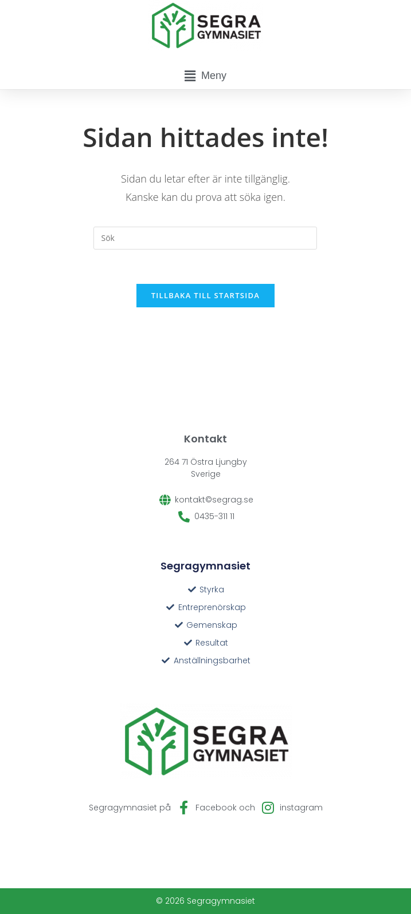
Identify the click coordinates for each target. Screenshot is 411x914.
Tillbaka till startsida (205, 295)
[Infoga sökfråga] (205, 238)
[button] (205, 76)
